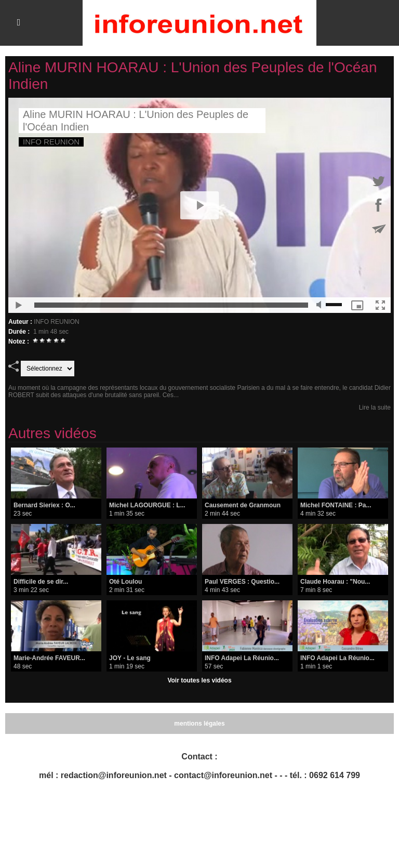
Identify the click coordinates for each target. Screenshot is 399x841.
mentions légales (199, 723)
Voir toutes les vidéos (199, 680)
